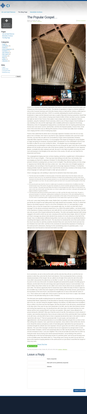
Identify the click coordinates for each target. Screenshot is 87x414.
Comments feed (6, 70)
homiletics (5, 51)
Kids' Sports (5, 54)
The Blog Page (22, 12)
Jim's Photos (5, 52)
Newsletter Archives (36, 12)
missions (35, 21)
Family (4, 47)
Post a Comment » (82, 20)
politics (4, 59)
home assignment (7, 49)
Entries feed (5, 69)
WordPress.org (6, 72)
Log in (3, 67)
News (3, 57)
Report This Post (42, 344)
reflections (39, 21)
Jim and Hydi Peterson (5, 5)
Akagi (3, 44)
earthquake (5, 46)
